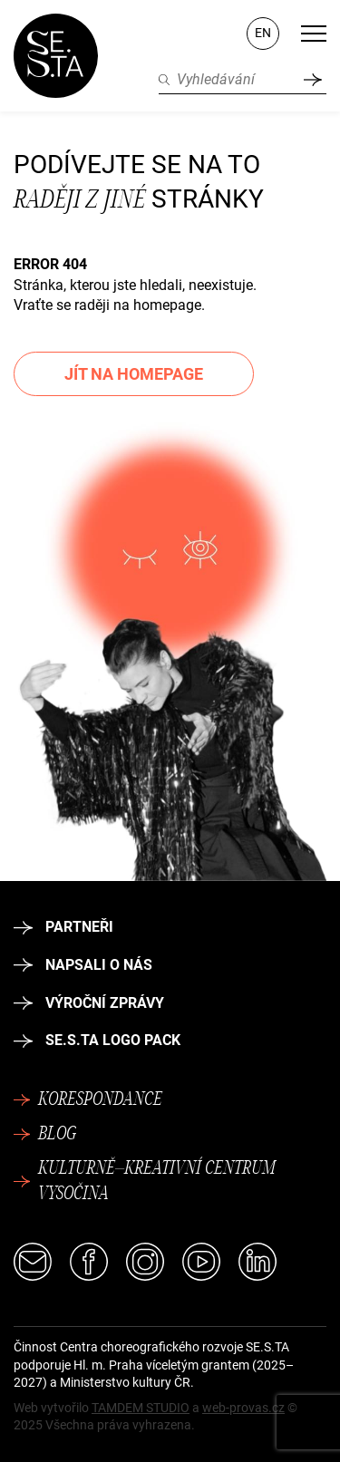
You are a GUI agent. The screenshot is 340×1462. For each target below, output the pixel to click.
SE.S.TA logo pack (97, 1040)
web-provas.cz (243, 1407)
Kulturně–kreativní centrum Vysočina (145, 1181)
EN (263, 32)
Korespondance (88, 1100)
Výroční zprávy (89, 1003)
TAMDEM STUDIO (140, 1407)
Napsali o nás (83, 964)
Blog (45, 1134)
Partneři (63, 926)
